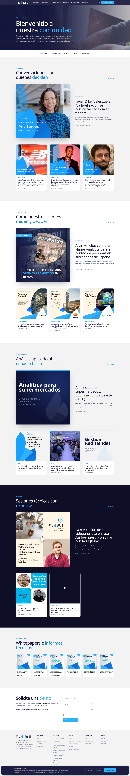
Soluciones (46, 2)
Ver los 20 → (110, 222)
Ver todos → (110, 506)
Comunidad (75, 2)
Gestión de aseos (58, 755)
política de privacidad (97, 715)
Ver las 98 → (110, 78)
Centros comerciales (75, 741)
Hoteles (71, 746)
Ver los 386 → (110, 364)
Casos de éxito (55, 53)
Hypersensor (57, 2)
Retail (70, 738)
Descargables (86, 53)
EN (99, 2)
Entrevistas (43, 53)
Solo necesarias (89, 770)
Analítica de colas (58, 753)
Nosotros (85, 2)
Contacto (103, 743)
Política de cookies (58, 772)
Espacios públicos (74, 749)
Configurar (98, 770)
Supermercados (73, 743)
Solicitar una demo (70, 720)
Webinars (74, 53)
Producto (36, 2)
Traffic (39, 738)
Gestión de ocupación (59, 750)
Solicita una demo (108, 2)
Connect (39, 743)
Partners (66, 2)
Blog (65, 53)
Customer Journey (42, 741)
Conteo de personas (58, 738)
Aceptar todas (110, 770)
